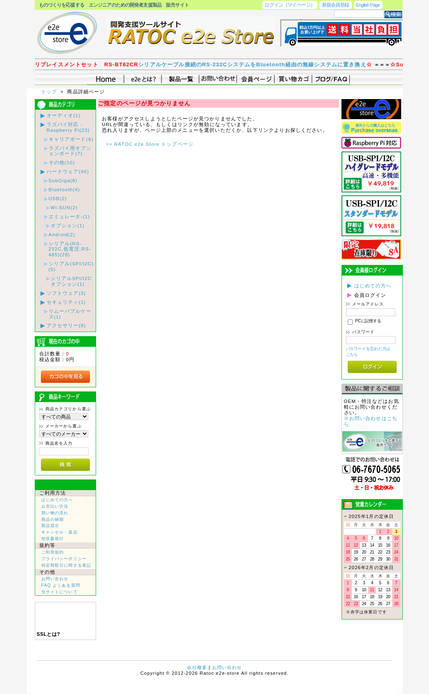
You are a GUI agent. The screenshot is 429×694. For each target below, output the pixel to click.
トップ (50, 91)
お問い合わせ (55, 578)
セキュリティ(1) (66, 302)
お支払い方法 (55, 506)
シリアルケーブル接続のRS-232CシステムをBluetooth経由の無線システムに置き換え (261, 64)
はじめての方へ (57, 499)
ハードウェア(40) (68, 171)
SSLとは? (49, 634)
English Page (368, 4)
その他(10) (62, 162)
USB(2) (58, 198)
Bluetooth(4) (64, 189)
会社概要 (197, 667)
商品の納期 (52, 519)
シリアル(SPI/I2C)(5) (71, 266)
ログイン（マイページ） (289, 4)
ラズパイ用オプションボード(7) (70, 150)
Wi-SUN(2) (64, 207)
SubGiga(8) (63, 180)
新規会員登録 (335, 4)
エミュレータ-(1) (69, 216)
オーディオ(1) (64, 115)
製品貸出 (50, 525)
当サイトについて (59, 592)
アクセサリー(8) (66, 325)
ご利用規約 (52, 552)
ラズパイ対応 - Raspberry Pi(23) (68, 127)
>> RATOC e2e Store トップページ (149, 144)
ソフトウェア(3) (66, 293)
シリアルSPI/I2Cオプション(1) (71, 281)
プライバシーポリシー (64, 558)
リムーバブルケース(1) (70, 313)
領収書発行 (52, 538)
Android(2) (62, 234)
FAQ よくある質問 (60, 585)
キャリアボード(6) (71, 139)
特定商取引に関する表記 (66, 565)
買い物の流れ (55, 513)
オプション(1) (68, 225)
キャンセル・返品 (59, 532)
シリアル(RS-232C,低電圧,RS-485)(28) (70, 249)
